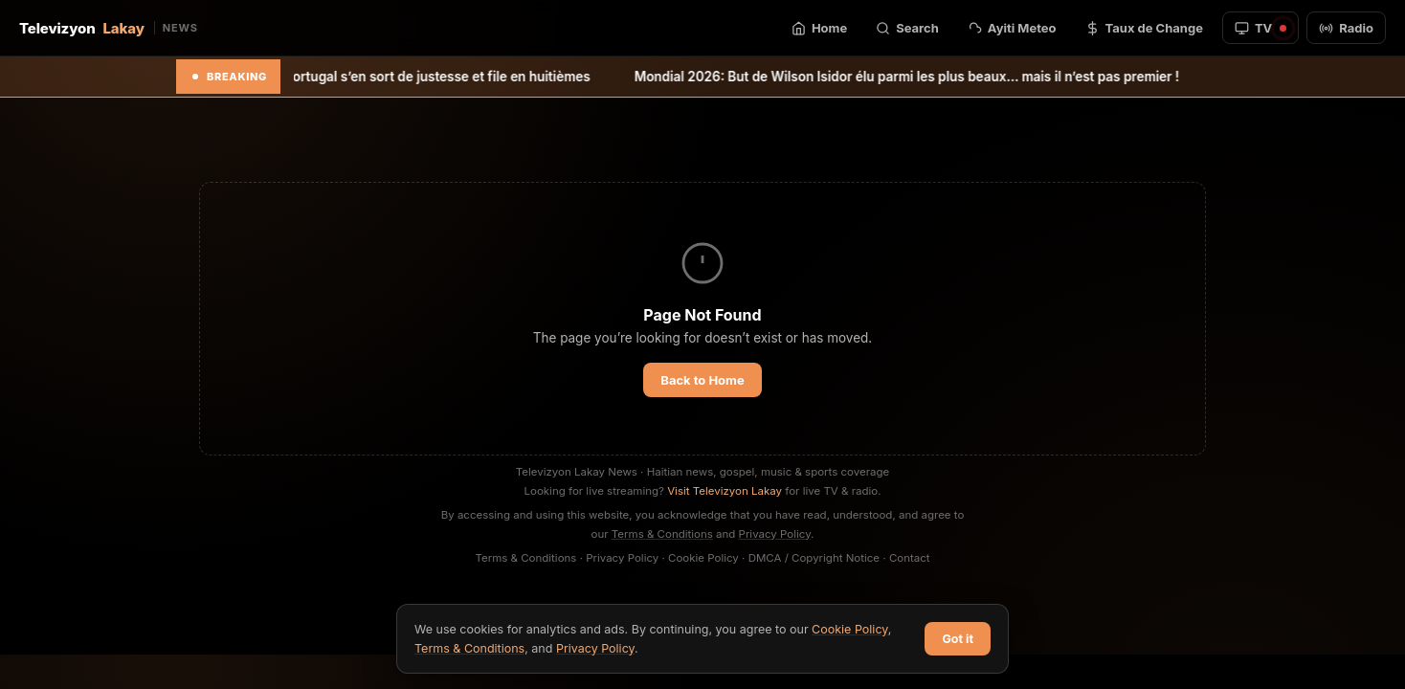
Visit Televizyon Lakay (724, 491)
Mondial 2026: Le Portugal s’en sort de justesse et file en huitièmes (403, 76)
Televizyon (108, 28)
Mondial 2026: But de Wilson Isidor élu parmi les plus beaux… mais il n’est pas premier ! (929, 76)
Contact (909, 558)
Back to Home (702, 380)
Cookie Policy (703, 558)
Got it (957, 639)
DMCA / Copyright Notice (814, 558)
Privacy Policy (775, 534)
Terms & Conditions (662, 534)
